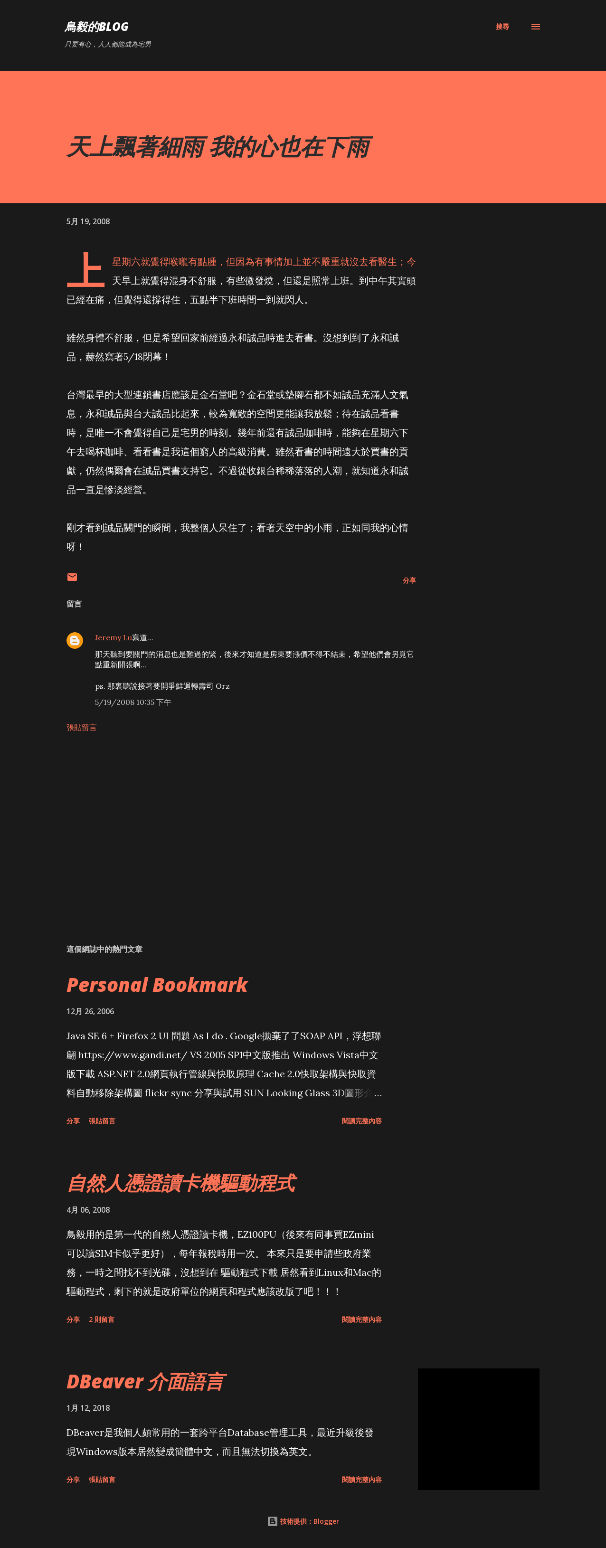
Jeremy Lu (113, 637)
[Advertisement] (227, 825)
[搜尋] (502, 26)
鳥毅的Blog (97, 26)
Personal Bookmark (157, 984)
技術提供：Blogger (303, 1521)
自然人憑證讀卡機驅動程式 (180, 1182)
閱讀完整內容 (362, 1120)
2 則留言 (101, 1319)
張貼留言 (81, 727)
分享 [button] (409, 580)
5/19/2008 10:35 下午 (133, 702)
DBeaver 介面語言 (145, 1381)
